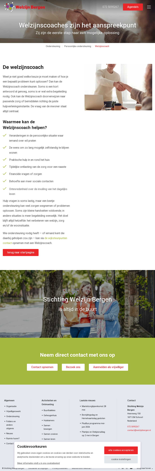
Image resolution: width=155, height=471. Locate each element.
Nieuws (9, 433)
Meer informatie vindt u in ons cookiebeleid (38, 463)
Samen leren (49, 439)
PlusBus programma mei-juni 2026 (93, 425)
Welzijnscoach (102, 46)
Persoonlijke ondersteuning (77, 46)
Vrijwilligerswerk (13, 411)
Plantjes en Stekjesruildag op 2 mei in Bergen (93, 434)
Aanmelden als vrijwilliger (108, 367)
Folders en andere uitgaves (11, 425)
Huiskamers (49, 420)
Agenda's (132, 7)
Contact (10, 443)
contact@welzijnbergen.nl (139, 430)
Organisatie (11, 406)
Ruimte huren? (12, 438)
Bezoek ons (73, 367)
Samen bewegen (48, 427)
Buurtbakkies (49, 410)
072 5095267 (133, 426)
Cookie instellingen (121, 459)
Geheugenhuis (50, 415)
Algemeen (9, 400)
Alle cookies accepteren (121, 450)
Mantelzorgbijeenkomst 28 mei (94, 408)
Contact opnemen (42, 367)
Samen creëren (51, 434)
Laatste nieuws (87, 400)
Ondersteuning (53, 46)
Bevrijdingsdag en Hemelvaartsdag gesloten (93, 417)
